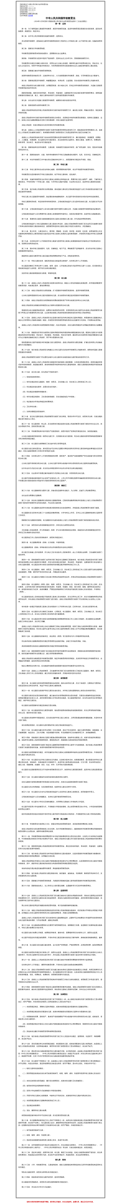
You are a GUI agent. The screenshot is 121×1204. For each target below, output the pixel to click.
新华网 (30, 15)
